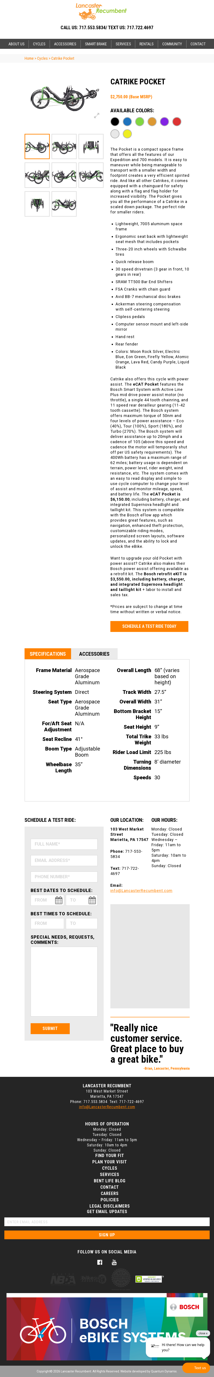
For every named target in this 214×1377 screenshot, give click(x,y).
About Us (16, 44)
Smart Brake (96, 44)
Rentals (146, 44)
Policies (110, 1199)
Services (123, 44)
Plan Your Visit (109, 1161)
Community (172, 44)
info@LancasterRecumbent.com (141, 890)
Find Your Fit (109, 1155)
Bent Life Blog (110, 1180)
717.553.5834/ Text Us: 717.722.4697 (116, 27)
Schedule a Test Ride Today (149, 626)
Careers (110, 1193)
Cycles (39, 44)
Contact (198, 44)
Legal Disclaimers (110, 1206)
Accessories (65, 44)
